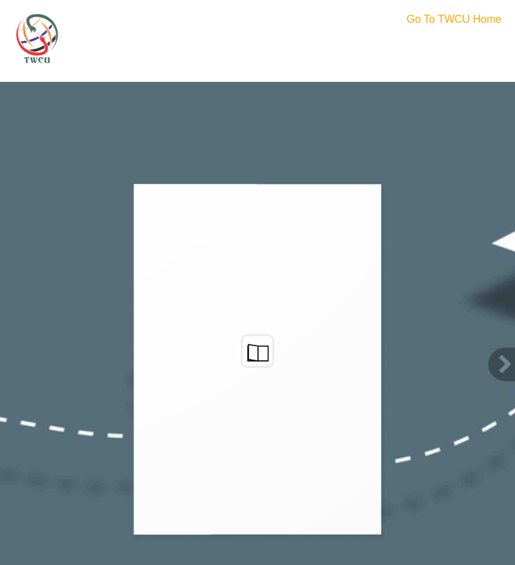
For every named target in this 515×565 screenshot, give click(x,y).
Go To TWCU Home (454, 19)
